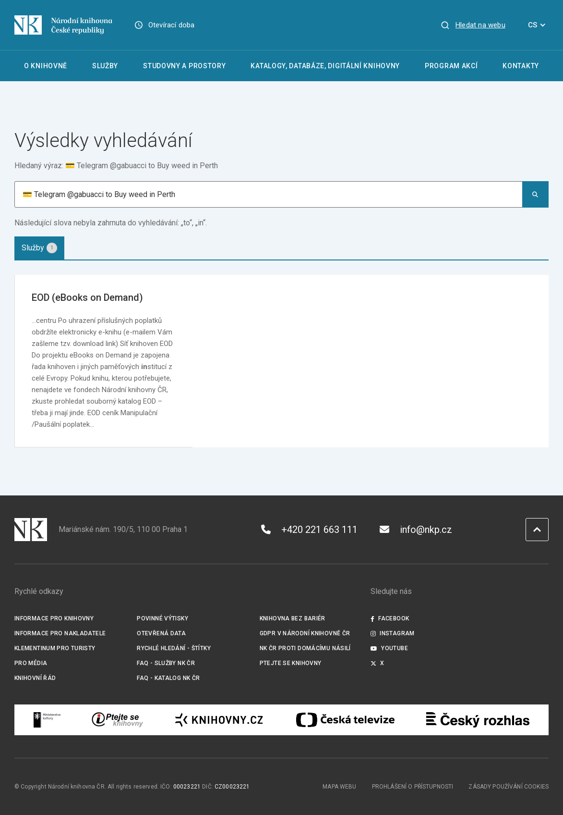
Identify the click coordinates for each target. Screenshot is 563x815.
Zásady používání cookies (508, 786)
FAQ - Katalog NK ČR (168, 678)
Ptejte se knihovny (291, 663)
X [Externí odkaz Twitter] (377, 663)
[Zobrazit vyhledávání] (473, 25)
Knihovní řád (35, 678)
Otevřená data (161, 633)
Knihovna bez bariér (292, 618)
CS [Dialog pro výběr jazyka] (538, 25)
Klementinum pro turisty (55, 648)
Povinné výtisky (162, 618)
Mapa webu (339, 786)
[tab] (39, 247)
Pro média (30, 663)
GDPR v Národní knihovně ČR (305, 633)
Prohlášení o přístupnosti (413, 786)
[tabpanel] (281, 361)
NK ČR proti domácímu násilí (305, 648)
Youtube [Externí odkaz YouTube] (389, 648)
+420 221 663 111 (309, 529)
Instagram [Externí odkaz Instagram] (393, 633)
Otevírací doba (171, 25)
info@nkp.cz (416, 529)
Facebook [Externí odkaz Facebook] (390, 618)
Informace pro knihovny (54, 618)
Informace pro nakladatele (60, 633)
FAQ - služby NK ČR (166, 663)
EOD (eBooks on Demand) (87, 297)
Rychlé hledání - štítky (174, 648)
